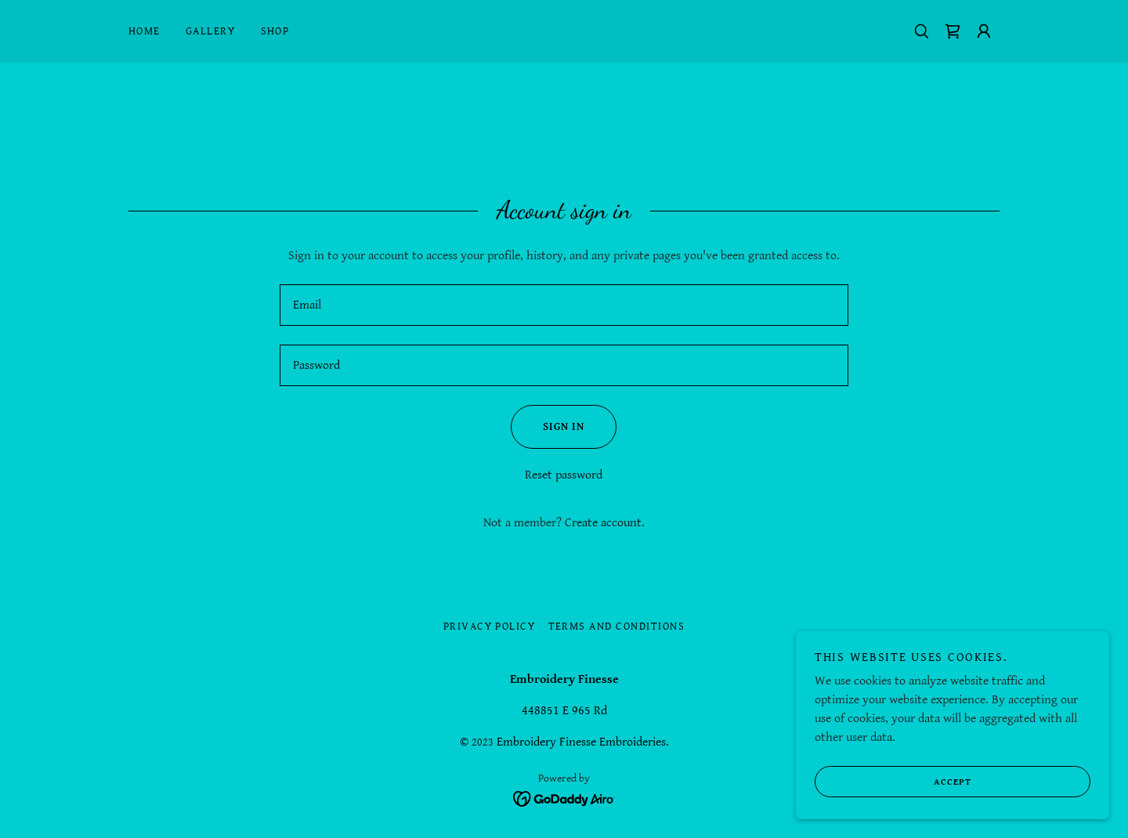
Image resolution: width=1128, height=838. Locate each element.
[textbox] (564, 305)
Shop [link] (275, 31)
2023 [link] (483, 742)
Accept (893, 781)
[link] (952, 31)
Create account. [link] (605, 522)
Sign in (547, 427)
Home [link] (144, 31)
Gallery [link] (211, 31)
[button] (984, 31)
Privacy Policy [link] (489, 626)
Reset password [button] (563, 475)
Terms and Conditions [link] (616, 626)
